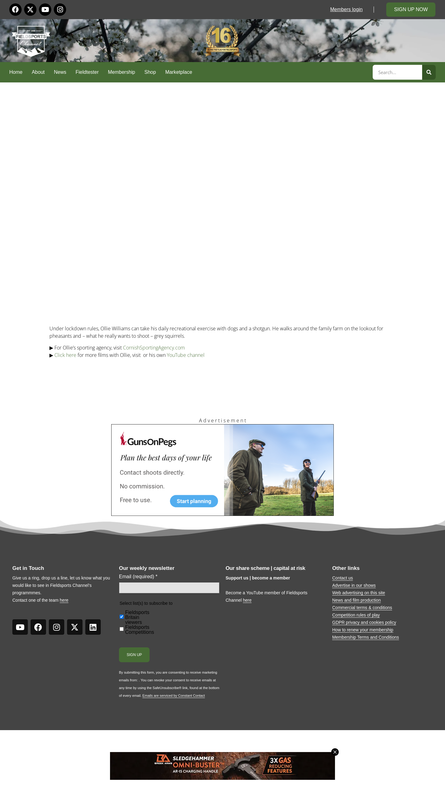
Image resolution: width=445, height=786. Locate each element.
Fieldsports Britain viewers (137, 617)
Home (16, 72)
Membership (121, 72)
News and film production (356, 600)
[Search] (429, 72)
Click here (65, 355)
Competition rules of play (356, 614)
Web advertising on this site (358, 592)
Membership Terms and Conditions (365, 637)
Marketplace (178, 72)
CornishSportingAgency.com (154, 347)
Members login (346, 9)
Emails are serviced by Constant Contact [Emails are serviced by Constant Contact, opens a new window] (173, 695)
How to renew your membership (362, 629)
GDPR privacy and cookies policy (364, 622)
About (38, 72)
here (64, 600)
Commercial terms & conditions (362, 607)
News (60, 72)
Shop (150, 72)
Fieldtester (87, 72)
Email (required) (138, 576)
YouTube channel (186, 355)
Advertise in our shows (354, 585)
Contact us (342, 577)
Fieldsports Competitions (139, 630)
